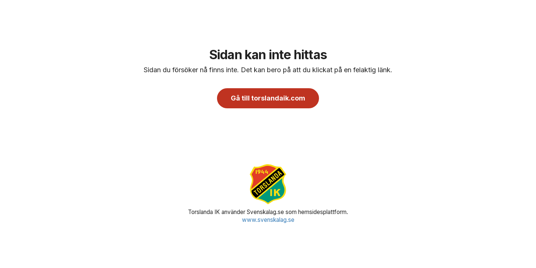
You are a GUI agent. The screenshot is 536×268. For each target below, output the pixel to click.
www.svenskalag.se (268, 219)
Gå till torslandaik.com (268, 98)
